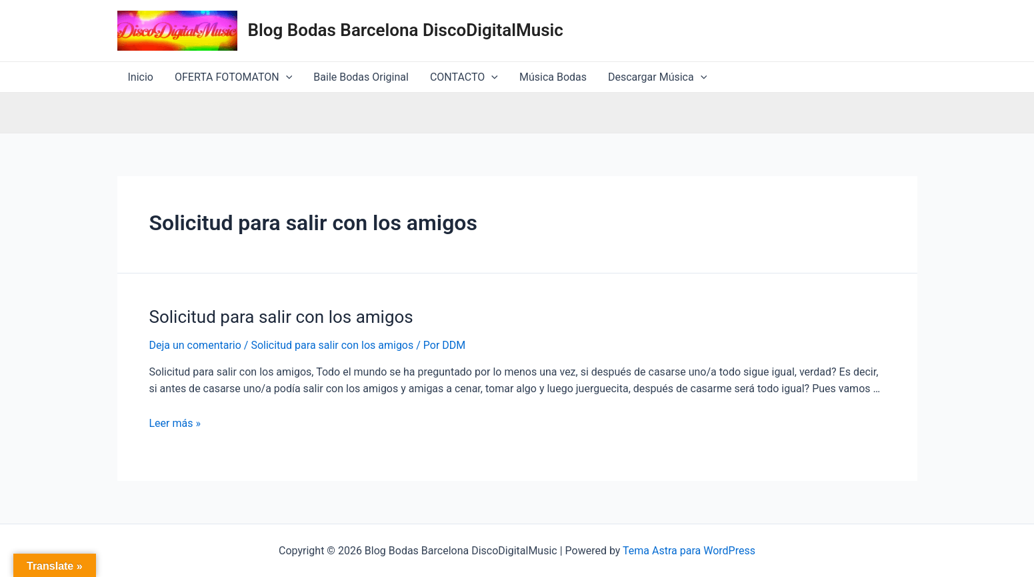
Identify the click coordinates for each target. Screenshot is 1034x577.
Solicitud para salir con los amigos (281, 317)
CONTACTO (464, 77)
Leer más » (175, 423)
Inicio (140, 77)
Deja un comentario (195, 345)
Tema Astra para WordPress (689, 550)
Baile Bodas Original (361, 77)
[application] (286, 77)
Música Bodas (553, 77)
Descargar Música (657, 77)
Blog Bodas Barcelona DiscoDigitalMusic (405, 30)
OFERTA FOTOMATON (233, 77)
